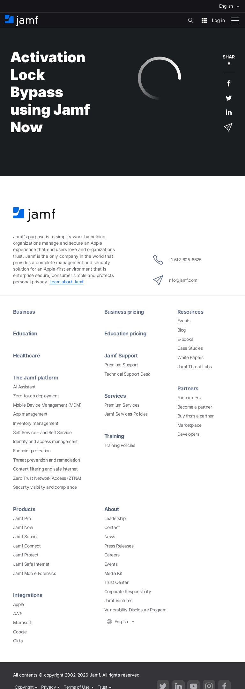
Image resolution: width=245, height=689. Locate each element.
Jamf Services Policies (126, 413)
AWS (18, 612)
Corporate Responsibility (127, 590)
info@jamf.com (174, 280)
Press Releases (119, 544)
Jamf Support (121, 355)
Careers (112, 553)
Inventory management (35, 422)
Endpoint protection (31, 449)
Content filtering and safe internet (45, 468)
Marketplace (189, 424)
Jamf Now (23, 526)
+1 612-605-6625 (177, 259)
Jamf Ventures (118, 599)
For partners (189, 397)
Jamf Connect (27, 544)
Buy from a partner (195, 415)
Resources (190, 311)
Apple (18, 603)
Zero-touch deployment (36, 394)
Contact (112, 526)
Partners (187, 388)
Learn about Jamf (66, 281)
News (109, 535)
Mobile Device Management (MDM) (47, 404)
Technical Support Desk (127, 373)
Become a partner (194, 406)
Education (25, 333)
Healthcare (27, 355)
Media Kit (113, 572)
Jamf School (25, 535)
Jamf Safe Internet (31, 562)
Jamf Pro (22, 517)
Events (183, 320)
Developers (188, 433)
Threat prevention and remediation (46, 459)
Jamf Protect (26, 553)
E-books (185, 338)
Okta (18, 639)
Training (114, 435)
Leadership (115, 517)
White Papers (190, 357)
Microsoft (22, 621)
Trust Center (116, 581)
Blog (181, 329)
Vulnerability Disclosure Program (135, 608)
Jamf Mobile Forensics (34, 572)
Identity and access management (45, 440)
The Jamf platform (36, 377)
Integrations (28, 594)
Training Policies (119, 444)
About (112, 508)
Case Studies (190, 347)
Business (24, 311)
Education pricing (126, 333)
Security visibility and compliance (45, 486)
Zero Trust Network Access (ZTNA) (47, 477)
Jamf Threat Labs (194, 366)
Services (115, 395)
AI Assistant (24, 385)
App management (30, 413)
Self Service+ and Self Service (42, 431)
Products (24, 508)
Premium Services (121, 404)
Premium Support (121, 364)
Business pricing (124, 311)
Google (19, 630)
